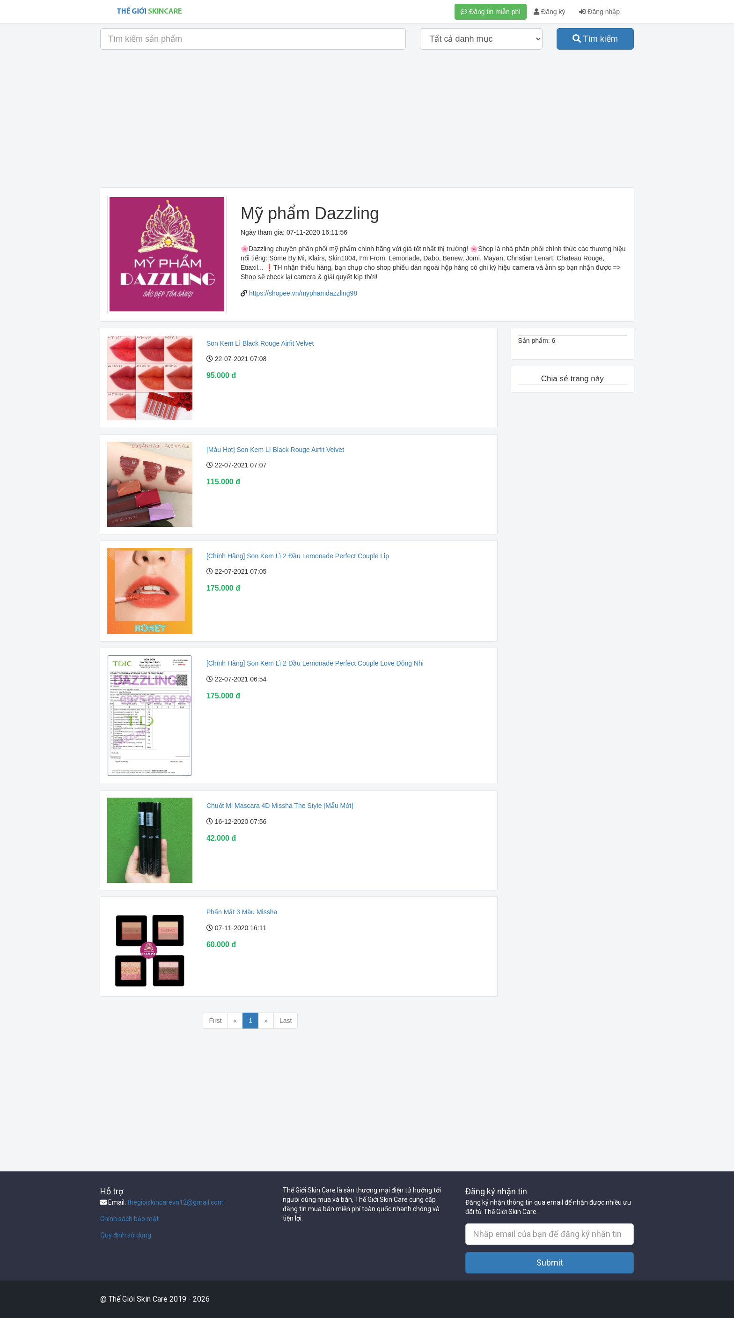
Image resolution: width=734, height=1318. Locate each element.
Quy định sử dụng (125, 1235)
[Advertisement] (367, 122)
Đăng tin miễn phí (491, 11)
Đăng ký (549, 11)
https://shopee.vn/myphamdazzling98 (303, 293)
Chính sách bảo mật (129, 1218)
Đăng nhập (599, 11)
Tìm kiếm (595, 39)
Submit (549, 1262)
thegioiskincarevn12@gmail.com (175, 1202)
